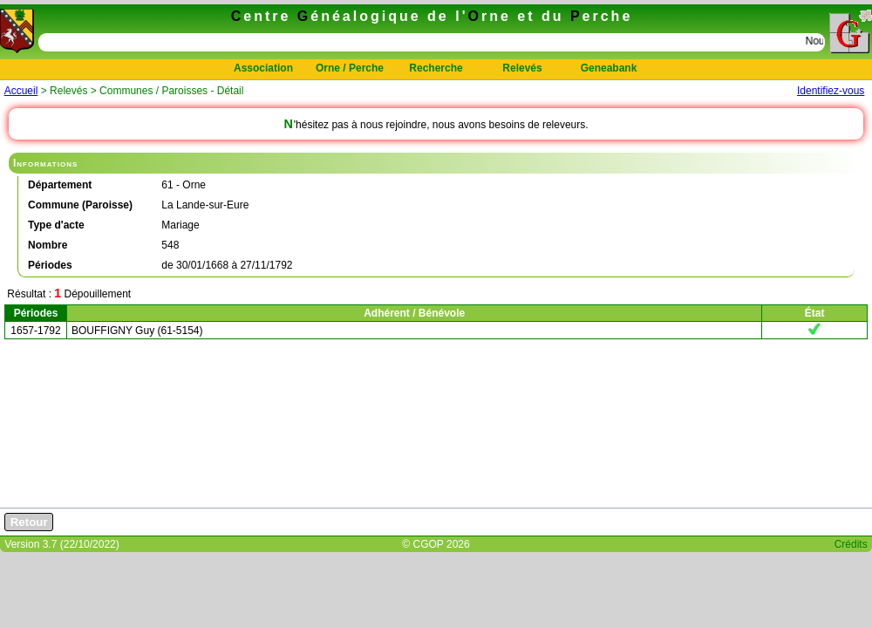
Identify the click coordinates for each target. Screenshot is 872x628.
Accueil (21, 91)
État (815, 313)
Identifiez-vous (830, 91)
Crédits (851, 544)
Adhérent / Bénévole (414, 313)
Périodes (36, 313)
